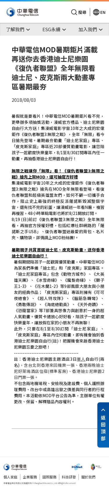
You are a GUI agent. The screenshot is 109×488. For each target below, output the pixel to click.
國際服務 (49, 476)
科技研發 (69, 476)
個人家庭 (10, 476)
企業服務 (30, 476)
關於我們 (88, 476)
